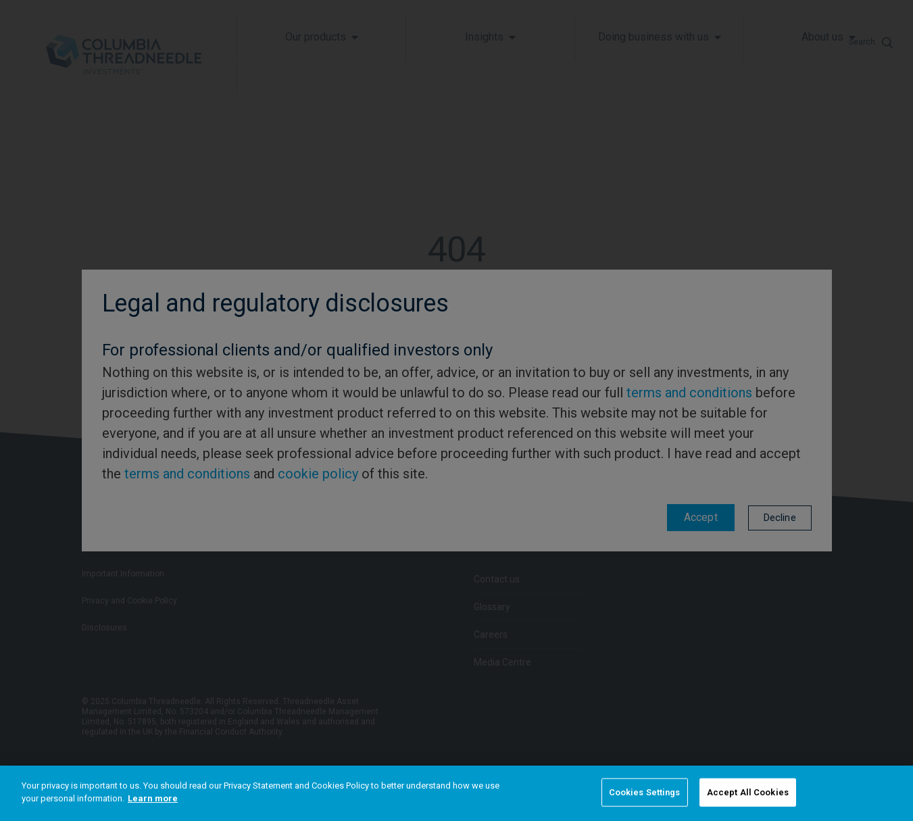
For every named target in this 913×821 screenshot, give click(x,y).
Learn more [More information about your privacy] (153, 798)
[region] (456, 793)
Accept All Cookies (748, 792)
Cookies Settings (645, 792)
